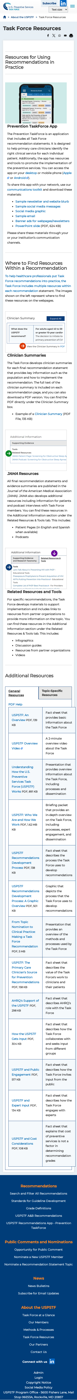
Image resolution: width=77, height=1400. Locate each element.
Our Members (38, 1322)
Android (19, 178)
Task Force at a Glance (38, 1315)
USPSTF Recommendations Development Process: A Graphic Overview (25, 896)
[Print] (71, 35)
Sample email (25, 216)
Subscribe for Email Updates (38, 1293)
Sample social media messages (37, 206)
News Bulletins (38, 1286)
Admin (38, 1373)
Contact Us (39, 1352)
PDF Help (15, 704)
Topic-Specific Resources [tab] (52, 693)
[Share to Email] (65, 35)
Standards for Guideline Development (38, 1201)
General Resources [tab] (16, 693)
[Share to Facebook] (48, 35)
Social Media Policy (38, 1387)
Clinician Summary (48, 414)
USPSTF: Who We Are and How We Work (24, 820)
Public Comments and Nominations (38, 1242)
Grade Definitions (38, 1208)
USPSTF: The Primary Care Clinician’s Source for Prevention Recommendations (25, 972)
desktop (31, 173)
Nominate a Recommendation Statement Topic (38, 1264)
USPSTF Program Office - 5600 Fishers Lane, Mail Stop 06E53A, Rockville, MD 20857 (38, 1395)
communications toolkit (24, 189)
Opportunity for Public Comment (38, 1249)
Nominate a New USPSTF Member (38, 1257)
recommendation (25, 291)
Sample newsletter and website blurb (42, 201)
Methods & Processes (38, 1330)
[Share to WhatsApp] (59, 35)
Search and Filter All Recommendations (38, 1193)
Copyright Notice (38, 1382)
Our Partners (38, 1344)
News (38, 1278)
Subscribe (49, 3)
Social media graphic (30, 211)
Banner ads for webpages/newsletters (42, 221)
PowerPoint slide (27, 226)
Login (38, 1377)
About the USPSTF (22, 17)
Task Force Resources (38, 1337)
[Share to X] (54, 35)
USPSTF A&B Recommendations (38, 1216)
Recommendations (39, 1186)
